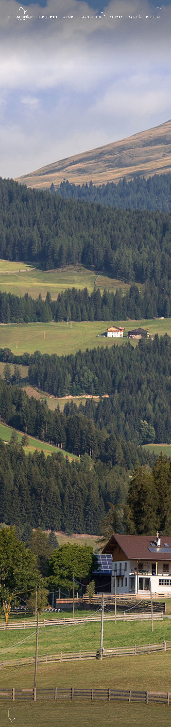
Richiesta (154, 15)
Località (135, 15)
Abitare (69, 15)
